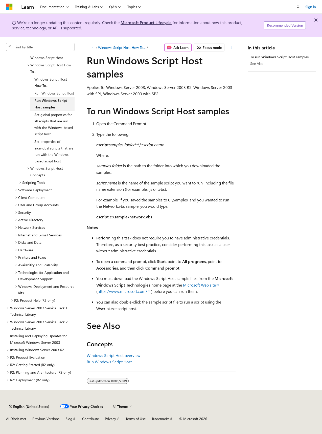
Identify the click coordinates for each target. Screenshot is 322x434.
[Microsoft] (9, 7)
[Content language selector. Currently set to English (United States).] (29, 406)
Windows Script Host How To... (122, 47)
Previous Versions (45, 418)
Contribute (90, 418)
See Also (256, 63)
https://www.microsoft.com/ (122, 291)
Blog (68, 418)
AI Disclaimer (16, 418)
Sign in (310, 6)
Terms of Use (136, 418)
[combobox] (40, 47)
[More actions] (230, 48)
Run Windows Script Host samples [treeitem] (50, 103)
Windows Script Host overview (114, 355)
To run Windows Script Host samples (279, 56)
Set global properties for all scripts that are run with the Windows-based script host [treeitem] (53, 124)
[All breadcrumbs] (91, 48)
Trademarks (160, 418)
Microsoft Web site (199, 285)
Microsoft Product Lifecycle (146, 22)
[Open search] (298, 6)
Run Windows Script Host (109, 361)
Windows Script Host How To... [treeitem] (50, 82)
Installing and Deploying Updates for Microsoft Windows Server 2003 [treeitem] (38, 339)
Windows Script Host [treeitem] (46, 57)
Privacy (110, 418)
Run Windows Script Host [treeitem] (54, 93)
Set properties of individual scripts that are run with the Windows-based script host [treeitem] (53, 151)
